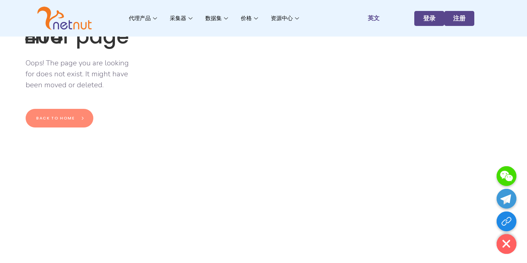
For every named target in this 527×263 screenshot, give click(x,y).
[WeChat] (506, 176)
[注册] (506, 221)
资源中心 (286, 18)
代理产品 (144, 18)
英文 (374, 18)
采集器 (182, 18)
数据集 (217, 18)
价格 (250, 18)
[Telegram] (506, 199)
